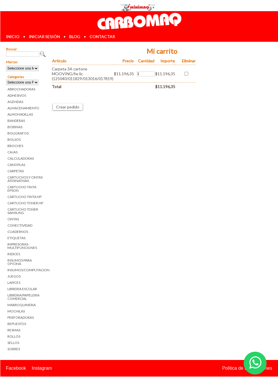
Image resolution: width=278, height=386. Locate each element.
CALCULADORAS (20, 158)
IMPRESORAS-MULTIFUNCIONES (22, 246)
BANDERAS (16, 120)
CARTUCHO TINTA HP (24, 197)
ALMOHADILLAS (20, 114)
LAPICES (13, 282)
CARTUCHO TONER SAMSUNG (22, 211)
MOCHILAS (16, 311)
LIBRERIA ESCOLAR (22, 289)
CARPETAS (15, 171)
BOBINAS (14, 127)
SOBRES (13, 349)
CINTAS (13, 219)
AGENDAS (15, 102)
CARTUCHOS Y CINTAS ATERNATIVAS (25, 179)
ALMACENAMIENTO (23, 108)
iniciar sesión (44, 36)
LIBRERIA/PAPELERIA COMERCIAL (23, 297)
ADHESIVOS (16, 95)
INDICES (13, 254)
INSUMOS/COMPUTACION (26, 270)
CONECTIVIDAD (19, 225)
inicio (12, 36)
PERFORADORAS (20, 317)
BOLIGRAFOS (18, 133)
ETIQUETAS (16, 238)
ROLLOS (13, 336)
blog (74, 36)
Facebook (16, 368)
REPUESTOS (16, 324)
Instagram (42, 368)
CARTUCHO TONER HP (25, 203)
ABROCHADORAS (21, 89)
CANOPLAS (16, 165)
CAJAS (12, 152)
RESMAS (13, 330)
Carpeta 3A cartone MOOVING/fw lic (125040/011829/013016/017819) (82, 73)
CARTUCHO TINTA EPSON (21, 189)
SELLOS (13, 343)
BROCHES (15, 146)
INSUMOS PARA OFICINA (19, 262)
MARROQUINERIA (21, 305)
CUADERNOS (17, 231)
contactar (102, 36)
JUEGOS (14, 276)
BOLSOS (14, 139)
